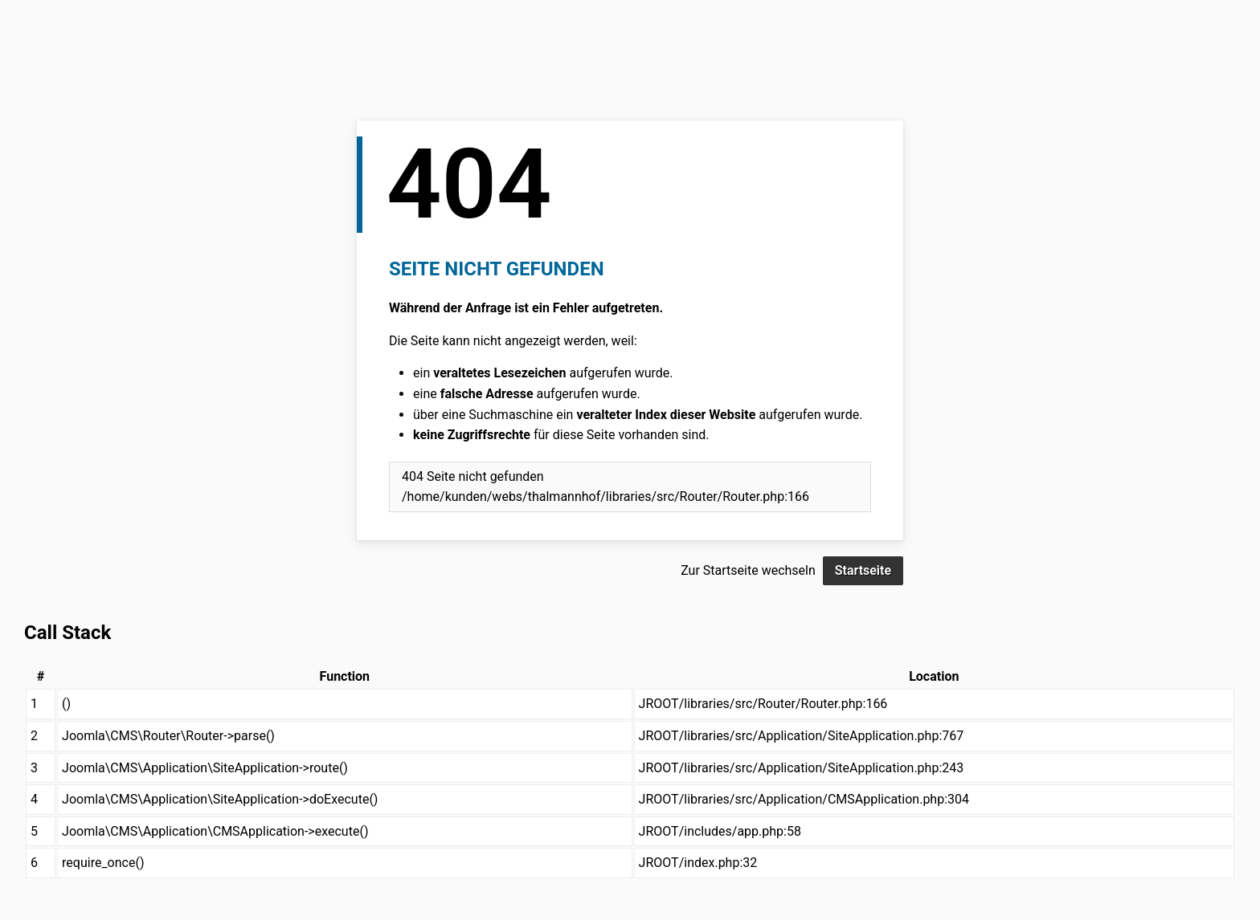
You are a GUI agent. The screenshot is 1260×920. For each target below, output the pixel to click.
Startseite (863, 570)
